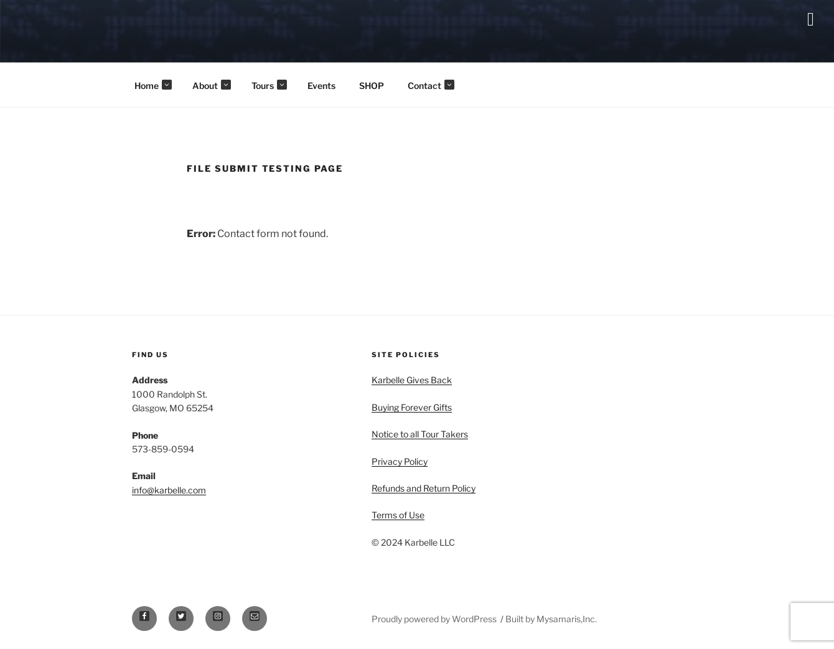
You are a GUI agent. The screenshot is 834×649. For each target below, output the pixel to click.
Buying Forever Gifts (412, 407)
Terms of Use (398, 515)
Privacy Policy (400, 461)
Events (321, 85)
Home (153, 85)
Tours (269, 85)
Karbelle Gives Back (412, 380)
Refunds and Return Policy (424, 488)
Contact (431, 85)
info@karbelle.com (169, 490)
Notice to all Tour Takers (420, 434)
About (211, 85)
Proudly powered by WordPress (435, 619)
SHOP (371, 85)
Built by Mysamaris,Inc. (551, 619)
